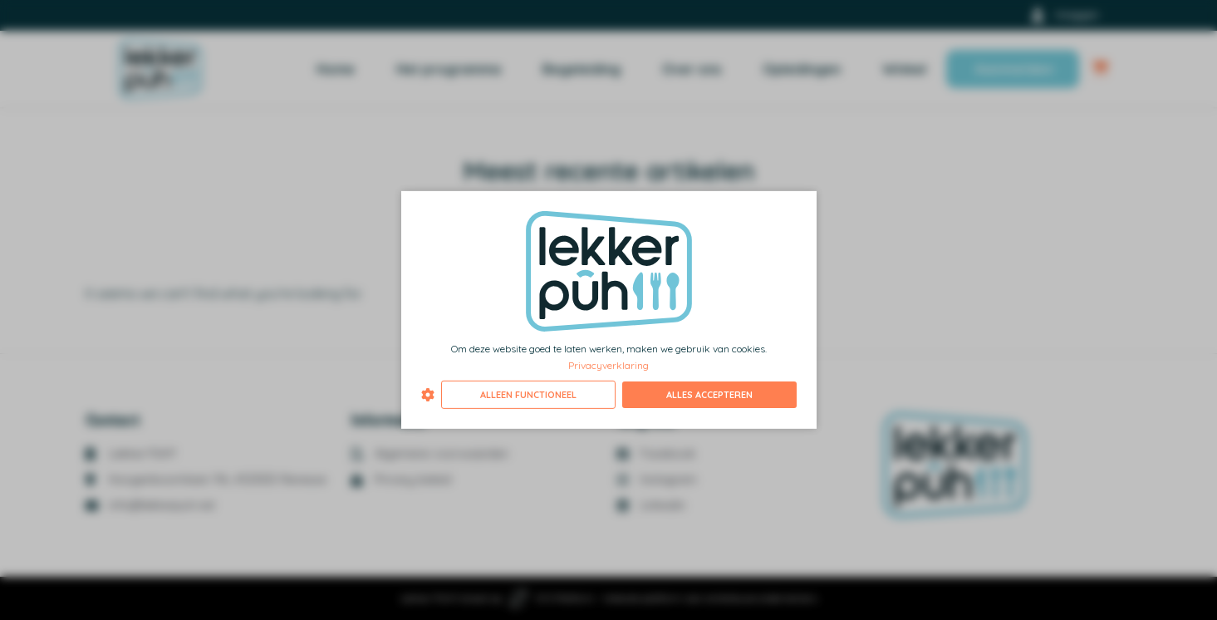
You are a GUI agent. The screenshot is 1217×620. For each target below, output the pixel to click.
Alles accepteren (709, 395)
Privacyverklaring (608, 364)
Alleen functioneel (528, 395)
